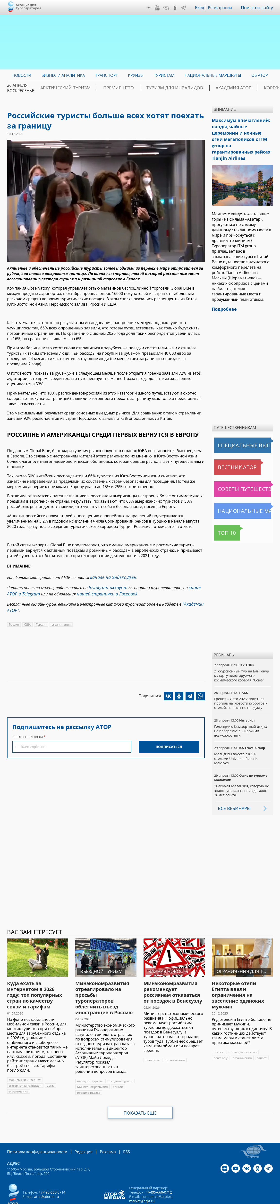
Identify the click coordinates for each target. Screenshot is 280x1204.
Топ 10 (221, 519)
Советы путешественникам (240, 476)
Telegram (187, 7)
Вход (203, 7)
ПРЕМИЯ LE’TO (107, 88)
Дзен (152, 7)
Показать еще (140, 1095)
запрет (262, 1040)
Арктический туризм (64, 88)
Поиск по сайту (258, 7)
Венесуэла (152, 1043)
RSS (115, 1134)
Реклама (98, 1134)
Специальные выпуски (236, 432)
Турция (41, 620)
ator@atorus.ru (46, 1178)
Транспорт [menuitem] (106, 75)
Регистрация (223, 7)
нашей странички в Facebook (100, 591)
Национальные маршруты (239, 498)
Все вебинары (232, 790)
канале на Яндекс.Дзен (110, 576)
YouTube (160, 7)
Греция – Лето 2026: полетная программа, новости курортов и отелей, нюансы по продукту (240, 690)
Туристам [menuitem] (164, 75)
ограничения (60, 620)
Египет (218, 1034)
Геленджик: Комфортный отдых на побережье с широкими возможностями (240, 717)
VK (169, 7)
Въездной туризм (119, 1063)
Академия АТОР (203, 88)
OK (178, 8)
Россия (14, 620)
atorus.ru (240, 1199)
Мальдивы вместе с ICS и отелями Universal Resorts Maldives (242, 743)
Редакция (76, 1134)
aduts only (221, 1040)
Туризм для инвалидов (154, 88)
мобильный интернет (24, 1062)
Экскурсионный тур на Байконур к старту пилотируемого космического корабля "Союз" (241, 662)
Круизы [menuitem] (136, 75)
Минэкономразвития (92, 1069)
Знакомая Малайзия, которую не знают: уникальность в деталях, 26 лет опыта (241, 773)
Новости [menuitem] (21, 75)
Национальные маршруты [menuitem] (213, 75)
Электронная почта (27, 732)
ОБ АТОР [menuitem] (259, 75)
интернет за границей (25, 1068)
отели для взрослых (242, 1034)
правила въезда (88, 1075)
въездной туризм (89, 1063)
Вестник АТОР (228, 454)
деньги (117, 1069)
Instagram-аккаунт (106, 586)
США (27, 620)
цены (49, 1068)
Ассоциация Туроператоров (28, 6)
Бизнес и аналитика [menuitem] (63, 75)
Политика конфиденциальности (33, 1134)
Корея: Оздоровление (250, 88)
